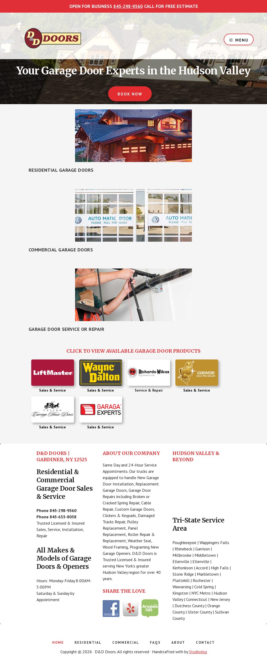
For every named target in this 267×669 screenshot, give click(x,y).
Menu (241, 39)
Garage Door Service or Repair (66, 329)
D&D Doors (52, 38)
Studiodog (198, 651)
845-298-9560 (128, 6)
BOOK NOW (129, 94)
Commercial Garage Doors (61, 249)
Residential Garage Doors (61, 170)
